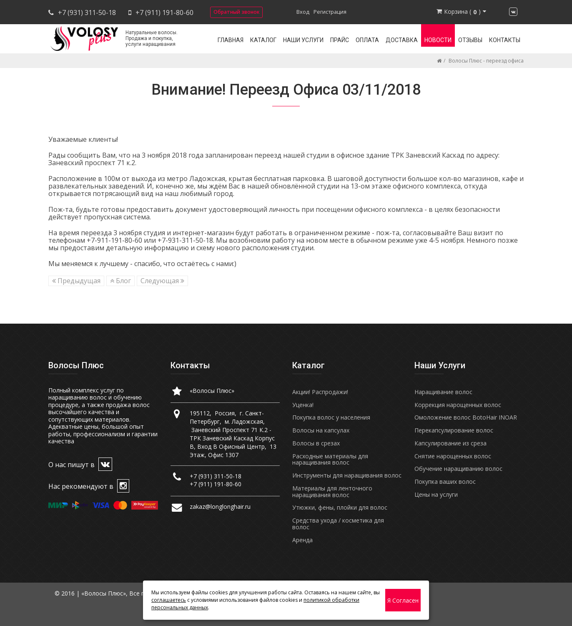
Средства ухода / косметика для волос (338, 523)
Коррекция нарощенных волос (457, 405)
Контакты (504, 40)
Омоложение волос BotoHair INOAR (465, 417)
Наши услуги (303, 40)
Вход (302, 11)
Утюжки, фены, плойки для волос (339, 507)
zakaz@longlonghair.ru (220, 506)
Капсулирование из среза (450, 443)
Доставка (402, 40)
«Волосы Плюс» (212, 391)
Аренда (302, 540)
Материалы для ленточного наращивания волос (332, 491)
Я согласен (403, 600)
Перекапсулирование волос (453, 430)
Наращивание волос (443, 392)
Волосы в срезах (316, 443)
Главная (230, 40)
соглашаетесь (168, 599)
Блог (120, 280)
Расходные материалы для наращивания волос (330, 459)
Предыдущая (76, 280)
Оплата (367, 40)
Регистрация (330, 11)
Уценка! (303, 405)
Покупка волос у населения (331, 417)
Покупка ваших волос (445, 481)
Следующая (162, 280)
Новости (438, 40)
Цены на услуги (436, 494)
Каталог (263, 40)
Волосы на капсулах (320, 430)
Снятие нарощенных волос (452, 456)
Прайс (339, 40)
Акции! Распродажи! (320, 392)
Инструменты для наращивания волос (346, 475)
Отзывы (470, 40)
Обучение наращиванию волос (458, 469)
